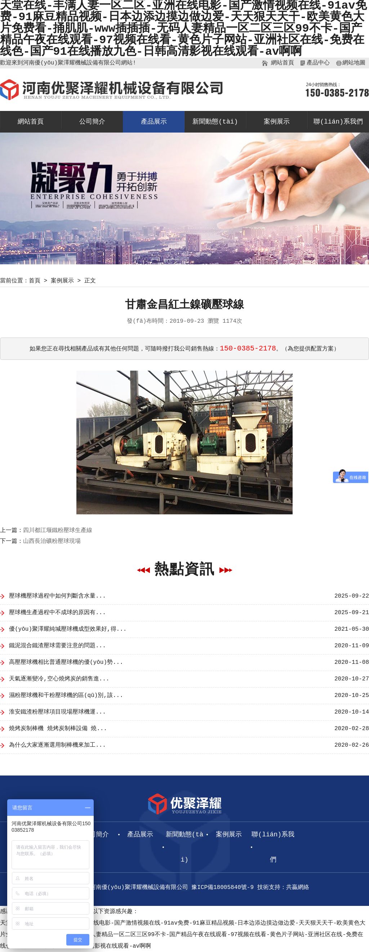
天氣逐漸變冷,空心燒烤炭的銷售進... (59, 679)
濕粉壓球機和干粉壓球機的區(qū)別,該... (66, 695)
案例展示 (277, 121)
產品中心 (318, 63)
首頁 (34, 281)
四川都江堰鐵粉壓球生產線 (57, 530)
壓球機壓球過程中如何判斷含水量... (57, 596)
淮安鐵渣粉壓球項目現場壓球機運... (57, 712)
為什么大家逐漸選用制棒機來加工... (57, 745)
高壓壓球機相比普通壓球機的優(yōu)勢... (66, 662)
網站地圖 (353, 63)
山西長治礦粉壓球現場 (52, 541)
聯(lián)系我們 (338, 121)
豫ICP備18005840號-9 (222, 887)
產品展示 (154, 121)
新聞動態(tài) (215, 121)
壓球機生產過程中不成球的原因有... (57, 612)
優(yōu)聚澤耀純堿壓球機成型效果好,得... (67, 629)
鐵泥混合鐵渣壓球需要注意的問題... (57, 646)
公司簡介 (92, 121)
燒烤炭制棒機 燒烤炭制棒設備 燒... (58, 728)
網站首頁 (282, 63)
